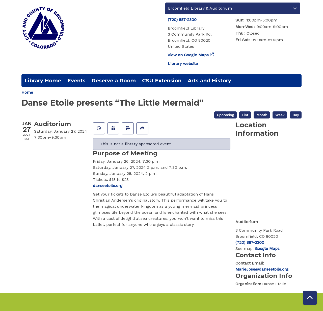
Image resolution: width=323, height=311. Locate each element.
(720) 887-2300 (182, 19)
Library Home (43, 81)
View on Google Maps (188, 55)
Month (261, 115)
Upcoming (225, 115)
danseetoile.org (107, 185)
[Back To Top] (310, 298)
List (245, 115)
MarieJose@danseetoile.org (261, 269)
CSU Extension (161, 81)
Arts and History (209, 81)
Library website (183, 63)
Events (76, 81)
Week (279, 115)
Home (27, 92)
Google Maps (267, 248)
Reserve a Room (114, 81)
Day (295, 115)
